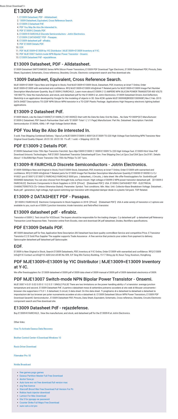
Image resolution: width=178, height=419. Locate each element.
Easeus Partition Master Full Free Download (41, 375)
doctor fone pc (27, 379)
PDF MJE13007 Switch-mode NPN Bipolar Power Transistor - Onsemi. (53, 54)
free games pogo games (32, 372)
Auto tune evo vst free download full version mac (44, 382)
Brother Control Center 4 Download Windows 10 (37, 337)
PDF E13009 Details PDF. (31, 44)
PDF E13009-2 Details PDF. (32, 30)
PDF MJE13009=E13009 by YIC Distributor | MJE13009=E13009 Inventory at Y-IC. (59, 50)
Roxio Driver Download (25, 346)
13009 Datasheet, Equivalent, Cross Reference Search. (46, 20)
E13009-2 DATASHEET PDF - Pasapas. (38, 37)
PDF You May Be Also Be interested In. (38, 27)
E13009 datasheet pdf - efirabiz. (35, 40)
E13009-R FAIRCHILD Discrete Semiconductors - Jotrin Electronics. (52, 34)
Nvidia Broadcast (22, 364)
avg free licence (27, 386)
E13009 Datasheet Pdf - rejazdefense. (38, 57)
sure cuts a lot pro (28, 406)
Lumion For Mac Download (33, 396)
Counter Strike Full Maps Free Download (39, 402)
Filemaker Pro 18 (22, 355)
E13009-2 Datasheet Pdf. (31, 24)
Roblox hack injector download (35, 392)
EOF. (21, 47)
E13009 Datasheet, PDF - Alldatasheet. (38, 17)
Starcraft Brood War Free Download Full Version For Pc (46, 389)
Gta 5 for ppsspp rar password (35, 399)
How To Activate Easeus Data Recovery (33, 328)
